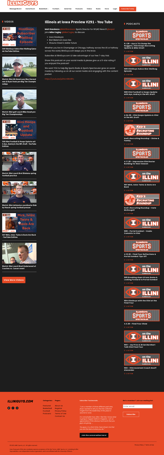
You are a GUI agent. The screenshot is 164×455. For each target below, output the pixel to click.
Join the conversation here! (94, 435)
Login (115, 9)
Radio (98, 9)
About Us (59, 405)
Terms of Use (60, 413)
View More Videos (14, 280)
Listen (129, 51)
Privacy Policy (60, 411)
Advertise (67, 9)
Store (107, 9)
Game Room (30, 9)
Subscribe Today (127, 9)
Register (58, 408)
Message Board (15, 9)
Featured (47, 405)
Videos (89, 9)
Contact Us (60, 416)
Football (56, 9)
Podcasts (79, 9)
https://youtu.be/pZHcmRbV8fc (59, 79)
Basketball (43, 9)
